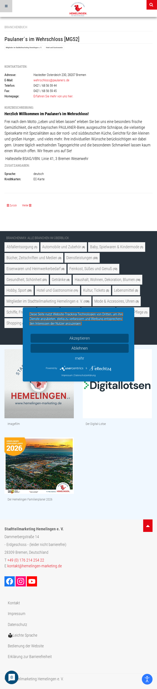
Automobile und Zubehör (61, 247)
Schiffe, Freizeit (18, 312)
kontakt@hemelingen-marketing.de (34, 566)
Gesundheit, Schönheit (23, 279)
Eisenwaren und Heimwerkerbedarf (33, 269)
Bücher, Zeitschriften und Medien (31, 258)
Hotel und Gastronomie (54, 48)
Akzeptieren (79, 338)
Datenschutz (17, 624)
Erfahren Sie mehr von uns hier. (53, 96)
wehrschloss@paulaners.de (51, 80)
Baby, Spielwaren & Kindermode (114, 247)
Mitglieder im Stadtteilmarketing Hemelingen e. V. (24, 48)
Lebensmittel (124, 290)
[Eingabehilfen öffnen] (147, 679)
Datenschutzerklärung (85, 375)
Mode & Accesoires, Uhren (115, 301)
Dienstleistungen (79, 258)
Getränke (59, 279)
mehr (79, 358)
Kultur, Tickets (94, 290)
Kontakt (14, 603)
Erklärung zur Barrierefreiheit (30, 656)
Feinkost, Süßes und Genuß (90, 269)
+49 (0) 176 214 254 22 (25, 560)
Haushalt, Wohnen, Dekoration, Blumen (105, 279)
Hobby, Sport (16, 290)
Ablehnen (79, 348)
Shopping (13, 323)
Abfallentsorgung (19, 247)
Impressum (16, 613)
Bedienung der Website (26, 646)
